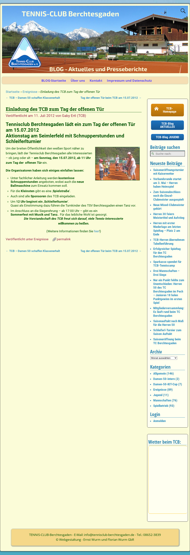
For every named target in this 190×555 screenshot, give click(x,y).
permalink (64, 239)
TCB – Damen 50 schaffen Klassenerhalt (33, 97)
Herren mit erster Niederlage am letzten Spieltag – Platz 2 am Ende (167, 228)
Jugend (157, 395)
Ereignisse (30, 92)
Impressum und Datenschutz (129, 80)
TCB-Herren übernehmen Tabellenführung (168, 241)
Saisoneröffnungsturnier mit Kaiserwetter (168, 171)
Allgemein (159, 373)
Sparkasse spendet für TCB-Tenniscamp (167, 263)
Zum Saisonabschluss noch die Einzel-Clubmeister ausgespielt (168, 195)
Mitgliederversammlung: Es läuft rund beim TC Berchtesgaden (168, 312)
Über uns (78, 80)
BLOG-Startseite (53, 80)
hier (96, 231)
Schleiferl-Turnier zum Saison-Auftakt (167, 332)
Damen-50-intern (164, 379)
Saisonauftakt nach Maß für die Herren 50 (168, 323)
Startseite (12, 92)
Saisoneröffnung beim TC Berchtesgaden (167, 341)
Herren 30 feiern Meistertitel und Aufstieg (168, 216)
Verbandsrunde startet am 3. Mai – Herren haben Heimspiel (167, 182)
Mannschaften (162, 400)
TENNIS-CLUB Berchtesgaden (70, 13)
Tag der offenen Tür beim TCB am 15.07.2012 (111, 97)
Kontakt (96, 80)
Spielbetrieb (160, 406)
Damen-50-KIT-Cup (165, 384)
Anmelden (159, 421)
